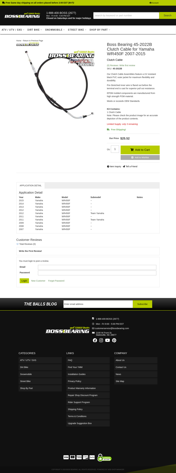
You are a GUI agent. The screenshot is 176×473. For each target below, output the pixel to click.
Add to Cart (142, 149)
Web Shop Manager (116, 469)
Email (22, 267)
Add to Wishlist (142, 157)
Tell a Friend (131, 166)
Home (18, 41)
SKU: (109, 68)
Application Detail (30, 185)
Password (25, 272)
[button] (134, 15)
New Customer (38, 281)
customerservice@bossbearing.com (112, 328)
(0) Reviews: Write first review (121, 65)
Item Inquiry (115, 166)
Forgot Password (56, 281)
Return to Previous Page (33, 41)
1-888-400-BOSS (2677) (107, 319)
